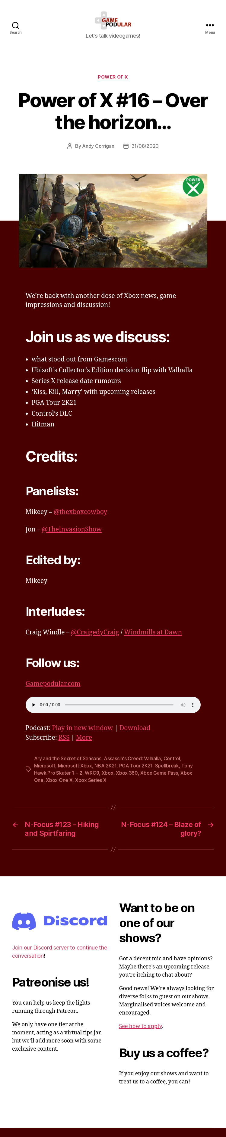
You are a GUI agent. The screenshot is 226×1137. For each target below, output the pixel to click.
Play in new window (82, 737)
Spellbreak (167, 775)
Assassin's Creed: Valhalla (132, 767)
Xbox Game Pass (159, 782)
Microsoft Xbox (75, 775)
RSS (64, 747)
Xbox (107, 782)
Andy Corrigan (98, 155)
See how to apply (140, 1035)
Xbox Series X (91, 789)
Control (172, 767)
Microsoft (45, 775)
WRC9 (92, 782)
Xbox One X (59, 789)
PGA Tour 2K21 (136, 775)
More (84, 747)
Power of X (113, 86)
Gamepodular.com (53, 693)
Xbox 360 (127, 782)
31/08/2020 (145, 155)
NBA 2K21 (105, 775)
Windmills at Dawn (153, 641)
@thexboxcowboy (80, 521)
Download (134, 737)
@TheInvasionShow (72, 538)
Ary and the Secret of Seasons (67, 767)
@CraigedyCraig (95, 641)
